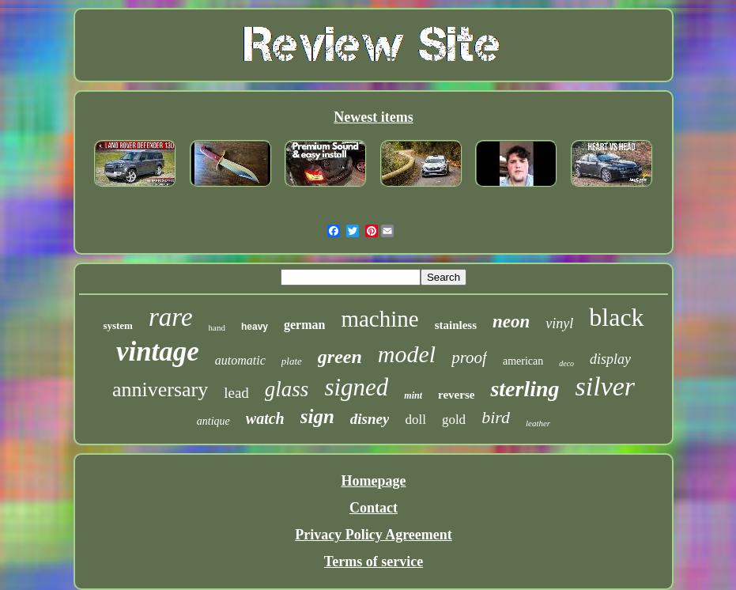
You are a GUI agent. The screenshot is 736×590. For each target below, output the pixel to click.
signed (356, 387)
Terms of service (373, 561)
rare (171, 317)
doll (415, 419)
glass (287, 389)
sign (317, 416)
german (304, 324)
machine (379, 318)
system (118, 325)
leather (538, 423)
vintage (157, 351)
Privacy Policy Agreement (373, 535)
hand (217, 327)
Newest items (373, 117)
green (340, 356)
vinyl (559, 323)
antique (213, 421)
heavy (254, 326)
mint (413, 395)
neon (511, 321)
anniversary (160, 389)
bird (495, 417)
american (523, 361)
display (610, 359)
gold (454, 419)
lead (236, 392)
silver (606, 386)
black (616, 317)
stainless (456, 325)
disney (370, 418)
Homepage (374, 481)
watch (265, 418)
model (407, 354)
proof (469, 357)
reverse (456, 394)
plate (291, 361)
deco (566, 363)
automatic (240, 360)
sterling (524, 388)
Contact (373, 508)
